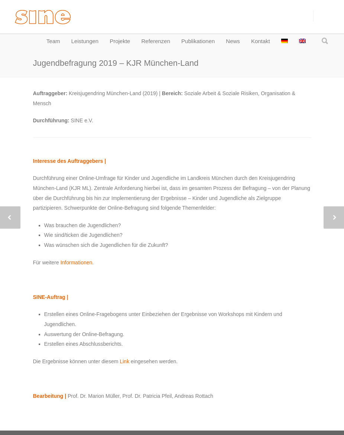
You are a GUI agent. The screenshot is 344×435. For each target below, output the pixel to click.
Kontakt (260, 41)
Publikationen (198, 41)
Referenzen (155, 41)
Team (53, 41)
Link (124, 361)
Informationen (76, 262)
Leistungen (85, 41)
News (233, 41)
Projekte (120, 41)
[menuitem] (284, 41)
